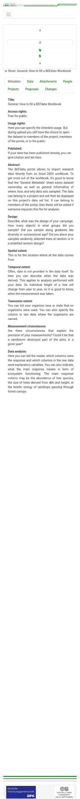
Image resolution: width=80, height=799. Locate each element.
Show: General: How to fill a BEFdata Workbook (39, 71)
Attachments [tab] (48, 81)
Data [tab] (30, 81)
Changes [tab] (51, 89)
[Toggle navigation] (8, 14)
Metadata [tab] (14, 81)
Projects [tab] (13, 89)
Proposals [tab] (32, 89)
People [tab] (67, 81)
